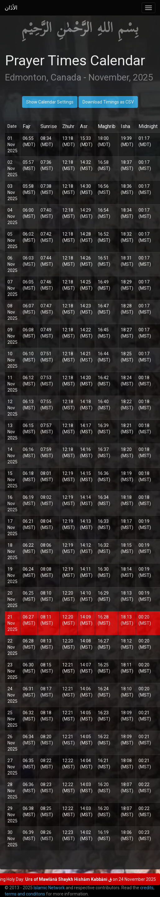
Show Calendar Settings (49, 101)
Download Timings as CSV (108, 101)
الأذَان (11, 7)
